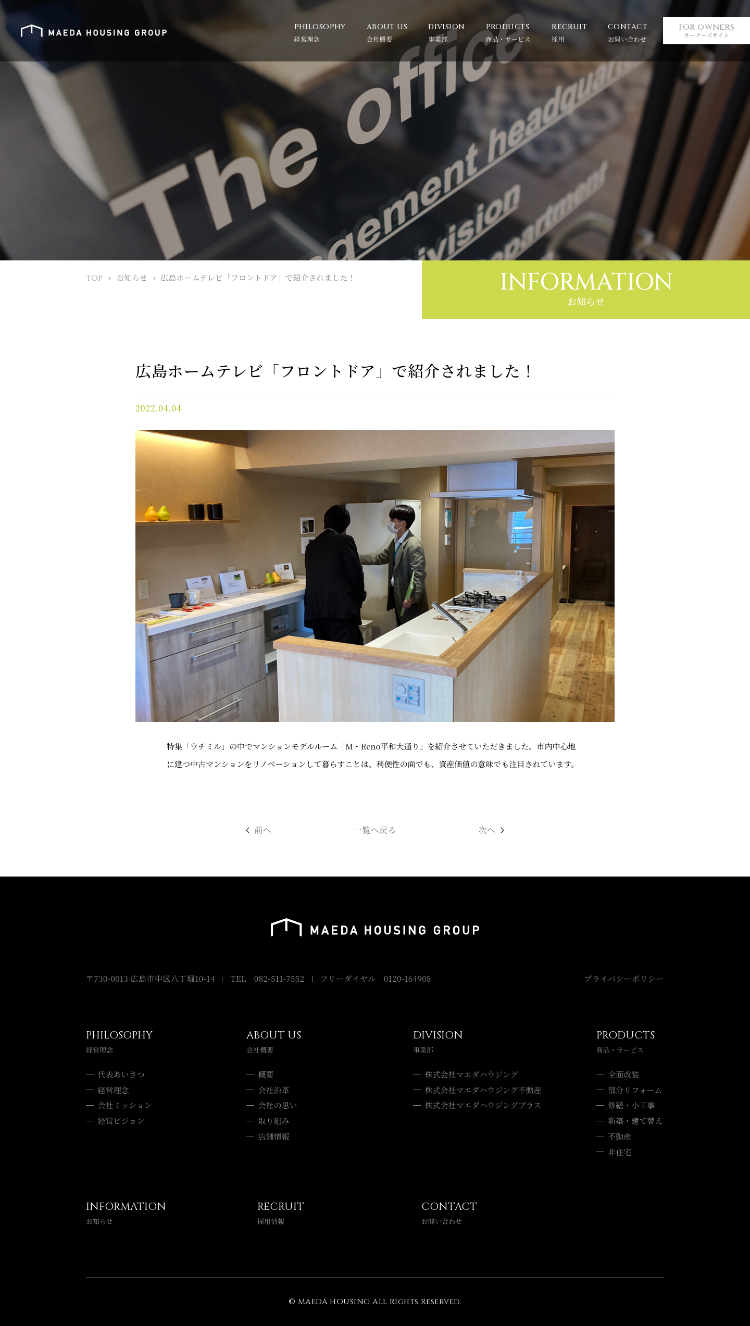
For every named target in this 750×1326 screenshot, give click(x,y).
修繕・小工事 (631, 1104)
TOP (94, 278)
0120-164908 (407, 978)
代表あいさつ (121, 1074)
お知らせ (131, 277)
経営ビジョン (121, 1120)
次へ (487, 830)
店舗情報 (274, 1136)
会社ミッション (125, 1104)
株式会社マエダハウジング (471, 1074)
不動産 (619, 1136)
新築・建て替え (635, 1120)
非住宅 (619, 1151)
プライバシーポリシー (624, 978)
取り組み (274, 1120)
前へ (263, 830)
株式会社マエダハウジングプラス (483, 1104)
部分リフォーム (635, 1089)
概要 (266, 1074)
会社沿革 (274, 1089)
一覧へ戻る (375, 830)
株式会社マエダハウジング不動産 (483, 1089)
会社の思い (277, 1104)
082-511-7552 (279, 978)
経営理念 (113, 1089)
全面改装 (623, 1074)
